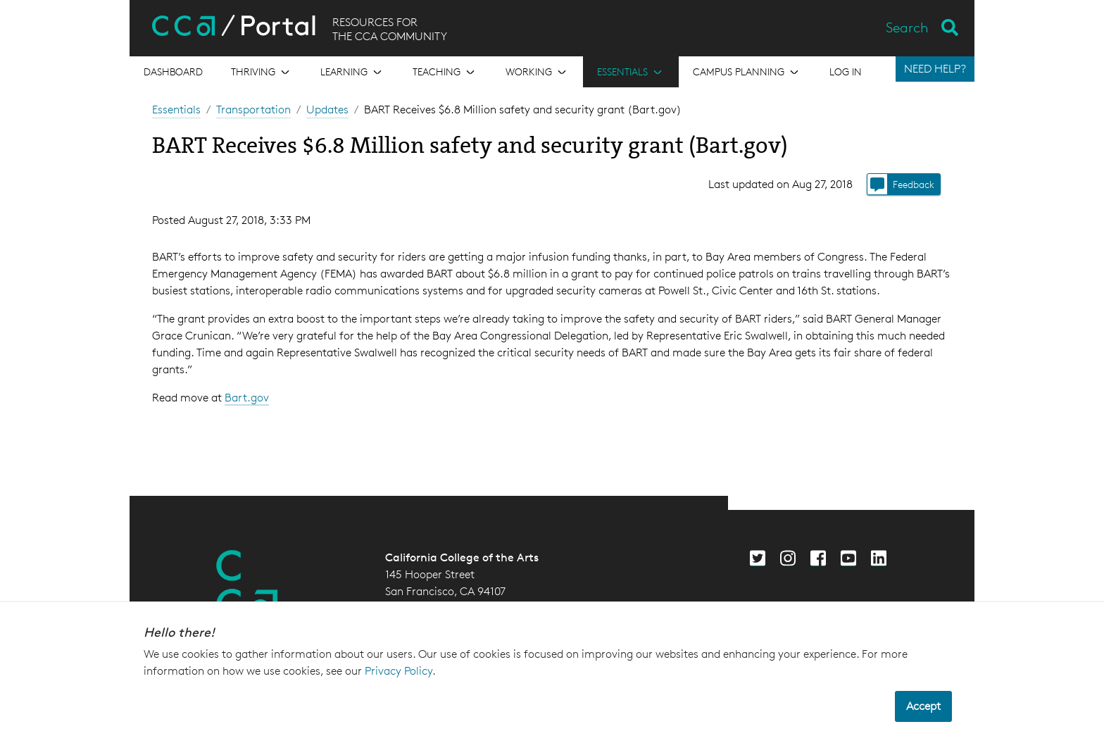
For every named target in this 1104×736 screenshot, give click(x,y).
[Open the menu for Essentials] (631, 71)
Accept (923, 706)
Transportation (253, 109)
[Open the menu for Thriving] (261, 71)
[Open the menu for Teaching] (445, 71)
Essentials (176, 109)
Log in (845, 71)
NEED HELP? (935, 68)
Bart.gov (247, 397)
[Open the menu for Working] (537, 71)
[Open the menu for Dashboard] (173, 71)
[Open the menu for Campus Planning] (747, 71)
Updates (327, 109)
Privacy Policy (398, 671)
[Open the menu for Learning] (352, 71)
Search (907, 27)
